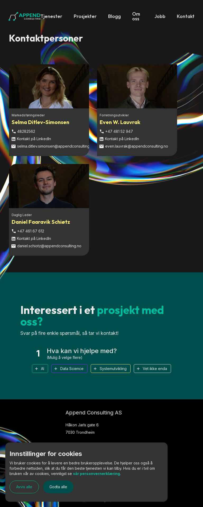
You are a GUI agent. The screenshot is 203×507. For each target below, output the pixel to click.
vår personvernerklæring (96, 473)
